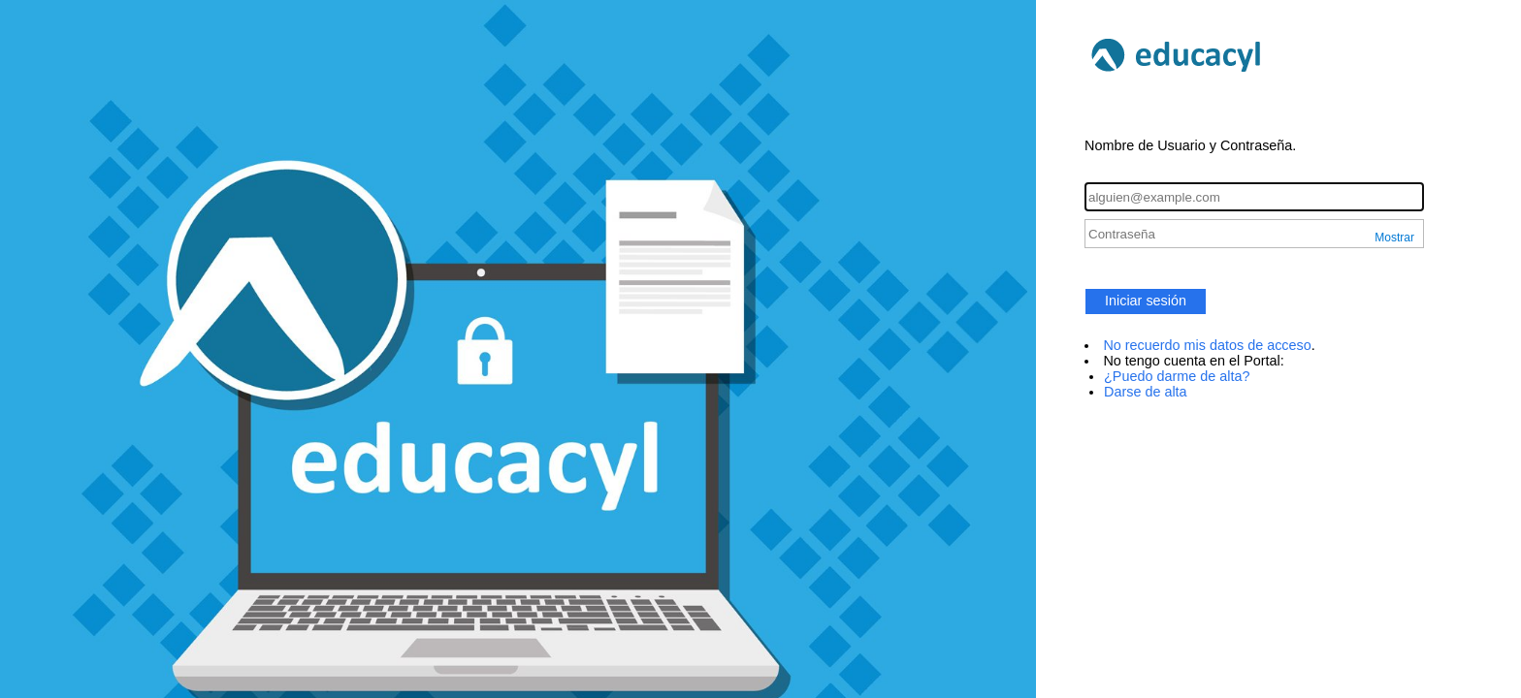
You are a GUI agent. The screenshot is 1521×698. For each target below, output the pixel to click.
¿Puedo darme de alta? (1176, 376)
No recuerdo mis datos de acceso (1207, 345)
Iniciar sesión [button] (1145, 300)
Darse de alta (1145, 391)
